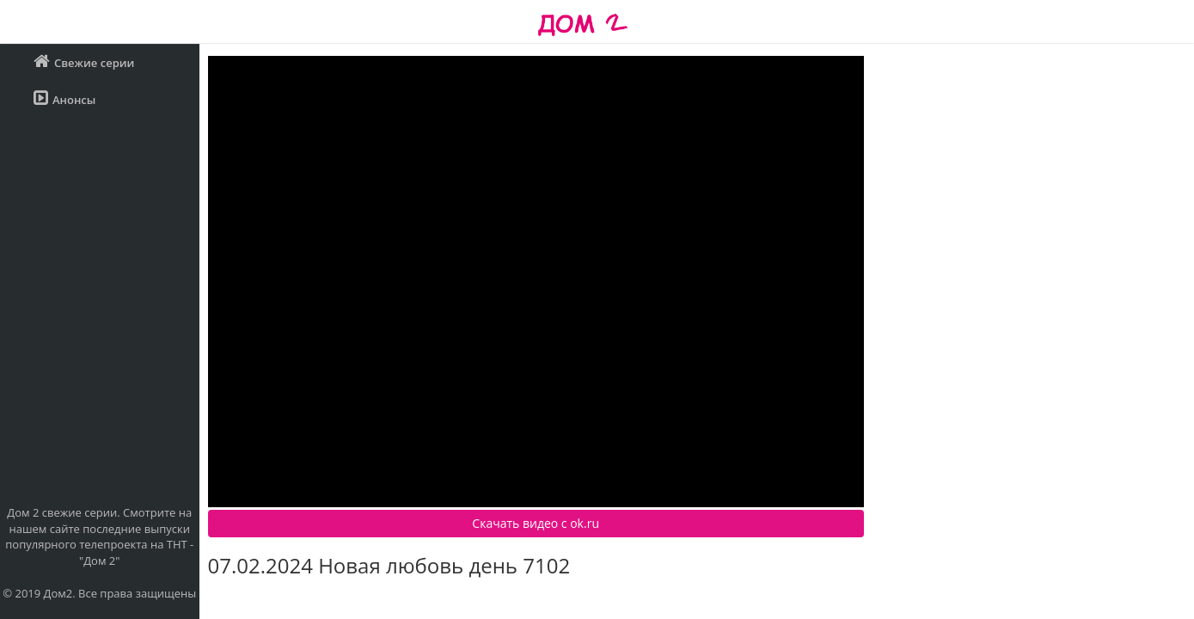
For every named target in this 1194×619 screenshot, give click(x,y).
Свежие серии (84, 61)
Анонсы (64, 98)
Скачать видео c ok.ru (535, 523)
